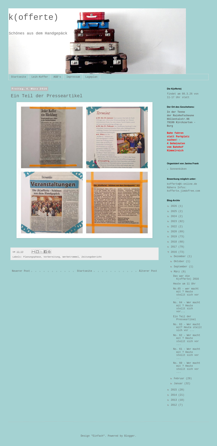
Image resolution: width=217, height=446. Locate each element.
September (181, 266)
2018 (174, 241)
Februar (180, 378)
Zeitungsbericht (92, 257)
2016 (174, 252)
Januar (179, 383)
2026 (174, 206)
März (177, 271)
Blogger (129, 436)
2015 (174, 389)
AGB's (57, 77)
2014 (174, 395)
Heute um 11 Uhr (184, 283)
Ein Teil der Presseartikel (184, 318)
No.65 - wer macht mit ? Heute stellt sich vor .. (186, 293)
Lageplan (91, 77)
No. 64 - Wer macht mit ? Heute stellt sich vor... (186, 307)
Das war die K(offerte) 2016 (186, 277)
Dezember (180, 256)
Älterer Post (148, 271)
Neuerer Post (21, 271)
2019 (174, 236)
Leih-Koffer (40, 77)
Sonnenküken (178, 169)
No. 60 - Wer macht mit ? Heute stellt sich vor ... (186, 368)
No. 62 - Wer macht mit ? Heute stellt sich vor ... (186, 340)
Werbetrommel (71, 257)
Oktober (180, 261)
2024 (174, 216)
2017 (174, 246)
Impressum (73, 77)
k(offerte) (33, 17)
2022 (174, 226)
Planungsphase (32, 257)
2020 (174, 231)
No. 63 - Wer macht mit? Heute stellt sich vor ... (187, 327)
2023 (174, 221)
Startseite (18, 77)
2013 (174, 400)
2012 (174, 405)
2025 (174, 211)
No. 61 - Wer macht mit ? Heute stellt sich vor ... (186, 354)
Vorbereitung (52, 257)
